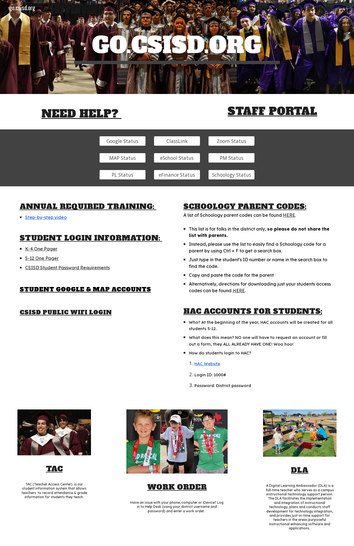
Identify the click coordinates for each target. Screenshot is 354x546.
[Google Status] (122, 141)
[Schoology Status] (231, 175)
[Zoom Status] (231, 141)
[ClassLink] (177, 141)
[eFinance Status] (177, 175)
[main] (177, 47)
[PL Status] (122, 175)
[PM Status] (231, 158)
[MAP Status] (122, 158)
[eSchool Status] (177, 158)
